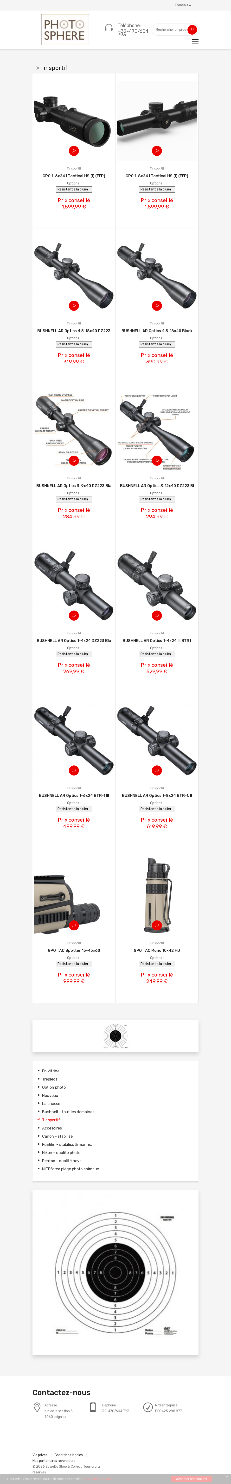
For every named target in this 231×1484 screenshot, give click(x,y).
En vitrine (50, 1071)
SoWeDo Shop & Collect (63, 1467)
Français (183, 5)
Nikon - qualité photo (61, 1153)
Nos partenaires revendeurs (53, 1461)
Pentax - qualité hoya (62, 1161)
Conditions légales (69, 1455)
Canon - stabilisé (57, 1136)
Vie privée (40, 1455)
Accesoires (52, 1128)
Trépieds (50, 1079)
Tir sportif (51, 1120)
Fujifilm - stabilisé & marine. (67, 1144)
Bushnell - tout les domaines (68, 1112)
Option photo (54, 1087)
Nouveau (50, 1095)
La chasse (51, 1104)
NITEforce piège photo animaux (70, 1169)
